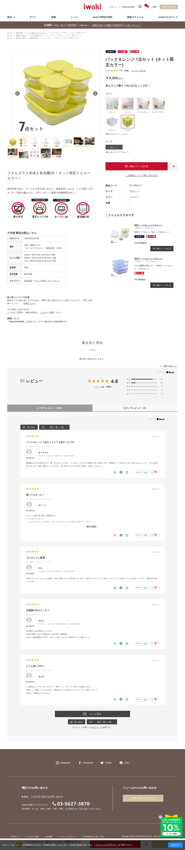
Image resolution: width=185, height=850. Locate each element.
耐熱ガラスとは (135, 17)
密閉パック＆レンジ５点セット (148, 225)
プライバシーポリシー (68, 837)
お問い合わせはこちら (143, 798)
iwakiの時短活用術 (102, 17)
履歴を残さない (171, 366)
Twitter (108, 763)
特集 (53, 17)
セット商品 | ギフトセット (48, 281)
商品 (9, 17)
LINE (126, 763)
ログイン (113, 7)
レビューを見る (139, 70)
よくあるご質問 (33, 837)
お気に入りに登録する (174, 166)
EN (154, 7)
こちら (43, 312)
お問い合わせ (169, 7)
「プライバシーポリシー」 (106, 845)
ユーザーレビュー (49, 408)
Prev (17, 93)
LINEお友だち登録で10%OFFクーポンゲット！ (116, 25)
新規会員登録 (128, 7)
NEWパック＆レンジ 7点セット (148, 258)
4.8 (114, 381)
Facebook (88, 763)
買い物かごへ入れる (136, 166)
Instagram (65, 763)
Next (95, 93)
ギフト (32, 17)
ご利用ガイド (14, 837)
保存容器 (28, 281)
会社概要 (49, 837)
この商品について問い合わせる (141, 175)
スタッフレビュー (135, 408)
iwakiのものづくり (168, 17)
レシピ (74, 17)
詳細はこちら (29, 303)
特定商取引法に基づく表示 (93, 837)
